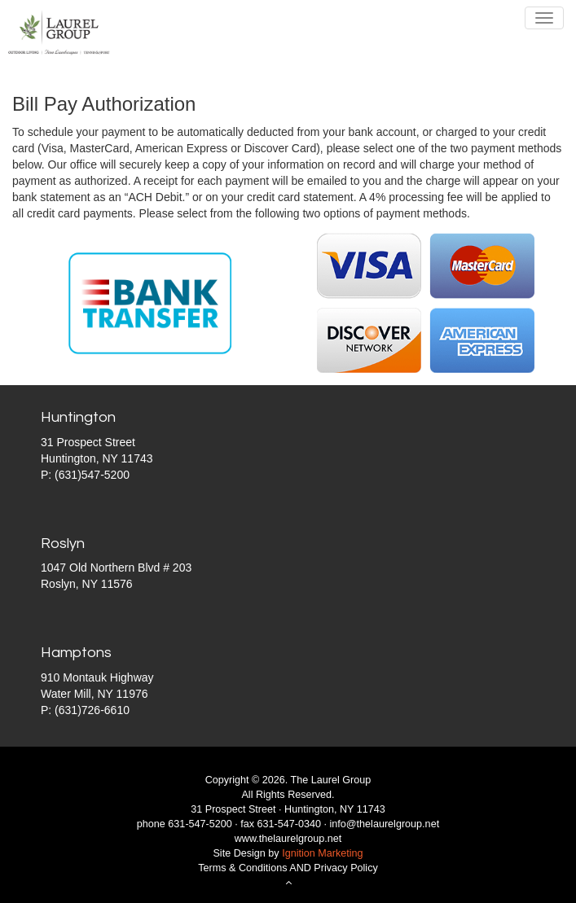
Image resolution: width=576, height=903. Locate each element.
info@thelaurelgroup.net (385, 824)
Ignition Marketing (322, 853)
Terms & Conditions (242, 868)
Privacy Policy (345, 868)
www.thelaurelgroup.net (288, 838)
